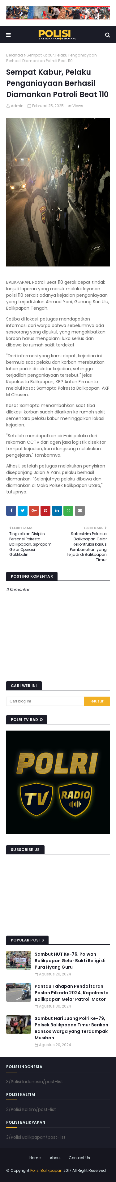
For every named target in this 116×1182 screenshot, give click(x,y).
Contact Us (79, 1157)
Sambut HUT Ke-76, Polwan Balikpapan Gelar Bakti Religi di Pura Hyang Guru (70, 960)
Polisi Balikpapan (46, 1170)
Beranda (14, 55)
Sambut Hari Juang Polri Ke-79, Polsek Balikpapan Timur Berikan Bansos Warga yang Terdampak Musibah (71, 1028)
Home (35, 1157)
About (55, 1157)
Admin (17, 105)
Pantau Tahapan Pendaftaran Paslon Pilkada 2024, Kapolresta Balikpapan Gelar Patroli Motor (72, 992)
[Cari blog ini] (45, 701)
